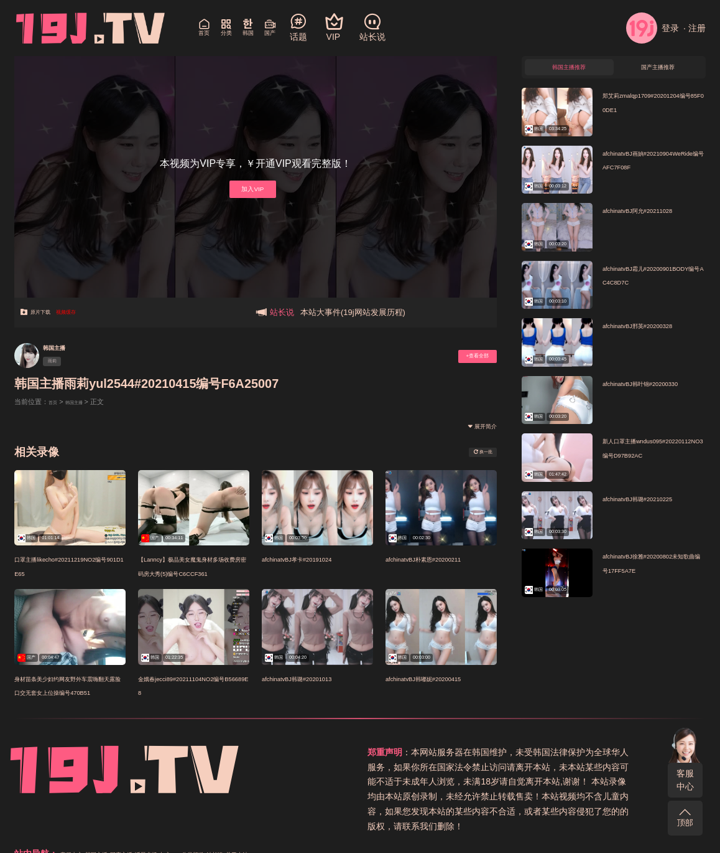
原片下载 (44, 312)
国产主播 (577, 752)
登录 (652, 28)
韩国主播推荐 (569, 72)
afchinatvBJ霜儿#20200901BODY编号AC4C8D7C (654, 291)
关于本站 (485, 767)
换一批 (473, 452)
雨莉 (60, 363)
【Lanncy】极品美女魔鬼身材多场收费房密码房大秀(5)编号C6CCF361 (190, 572)
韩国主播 (64, 346)
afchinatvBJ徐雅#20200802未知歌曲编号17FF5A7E (654, 579)
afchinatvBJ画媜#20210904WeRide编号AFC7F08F (654, 176)
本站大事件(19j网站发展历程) (352, 312)
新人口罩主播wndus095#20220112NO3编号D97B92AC (653, 464)
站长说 (453, 767)
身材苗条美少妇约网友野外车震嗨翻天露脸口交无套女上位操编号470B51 (65, 691)
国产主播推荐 (658, 72)
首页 (55, 401)
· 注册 (694, 28)
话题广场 (614, 752)
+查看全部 (465, 356)
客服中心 (685, 779)
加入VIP (251, 188)
